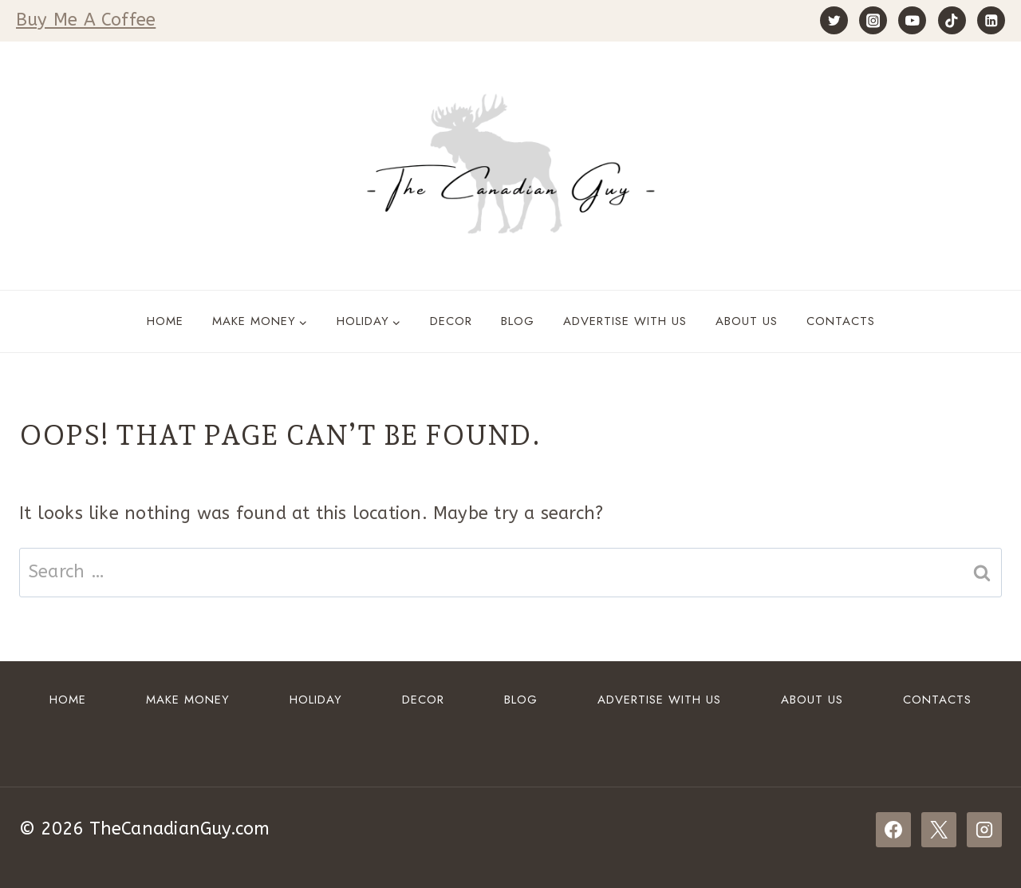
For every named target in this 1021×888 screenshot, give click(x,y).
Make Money (188, 699)
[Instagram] (873, 20)
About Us (746, 321)
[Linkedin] (991, 20)
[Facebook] (893, 829)
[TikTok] (952, 20)
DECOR (451, 321)
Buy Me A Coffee (86, 20)
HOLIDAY (316, 699)
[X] (938, 829)
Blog (517, 321)
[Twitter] (834, 20)
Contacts (840, 321)
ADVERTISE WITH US (625, 321)
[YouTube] (912, 20)
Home (165, 321)
